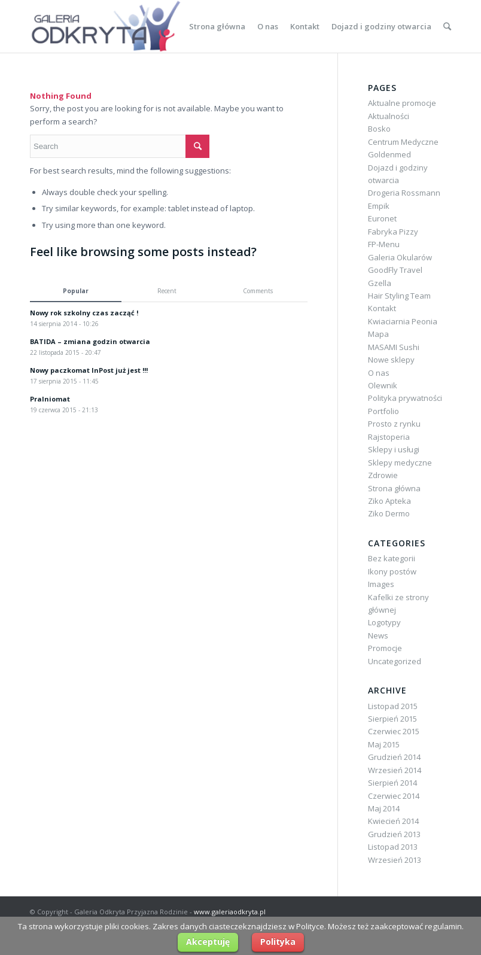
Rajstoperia (389, 436)
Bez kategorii (391, 558)
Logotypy (384, 622)
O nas (378, 372)
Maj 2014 (384, 808)
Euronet (382, 218)
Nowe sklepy (391, 359)
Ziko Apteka (389, 500)
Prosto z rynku (394, 423)
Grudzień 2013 (394, 834)
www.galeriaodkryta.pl (230, 911)
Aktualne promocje (402, 103)
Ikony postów (392, 571)
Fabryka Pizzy (393, 231)
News (378, 635)
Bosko (379, 128)
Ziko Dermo (389, 513)
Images (381, 584)
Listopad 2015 (393, 706)
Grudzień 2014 (394, 757)
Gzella (379, 283)
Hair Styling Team (399, 295)
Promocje (385, 648)
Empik (378, 205)
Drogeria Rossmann (404, 192)
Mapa (378, 334)
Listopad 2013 (393, 846)
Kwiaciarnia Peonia (402, 321)
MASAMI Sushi (393, 347)
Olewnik (382, 385)
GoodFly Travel (395, 269)
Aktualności (388, 116)
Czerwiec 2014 (393, 795)
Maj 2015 (384, 744)
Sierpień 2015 (392, 718)
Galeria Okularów (400, 257)
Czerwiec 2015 (393, 731)
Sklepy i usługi (393, 449)
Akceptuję (208, 941)
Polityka (278, 941)
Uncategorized (394, 661)
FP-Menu (384, 244)
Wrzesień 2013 (394, 859)
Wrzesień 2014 (394, 770)
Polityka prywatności (405, 398)
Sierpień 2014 (392, 782)
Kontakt (382, 308)
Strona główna (394, 488)
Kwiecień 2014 (393, 821)
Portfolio (383, 411)
